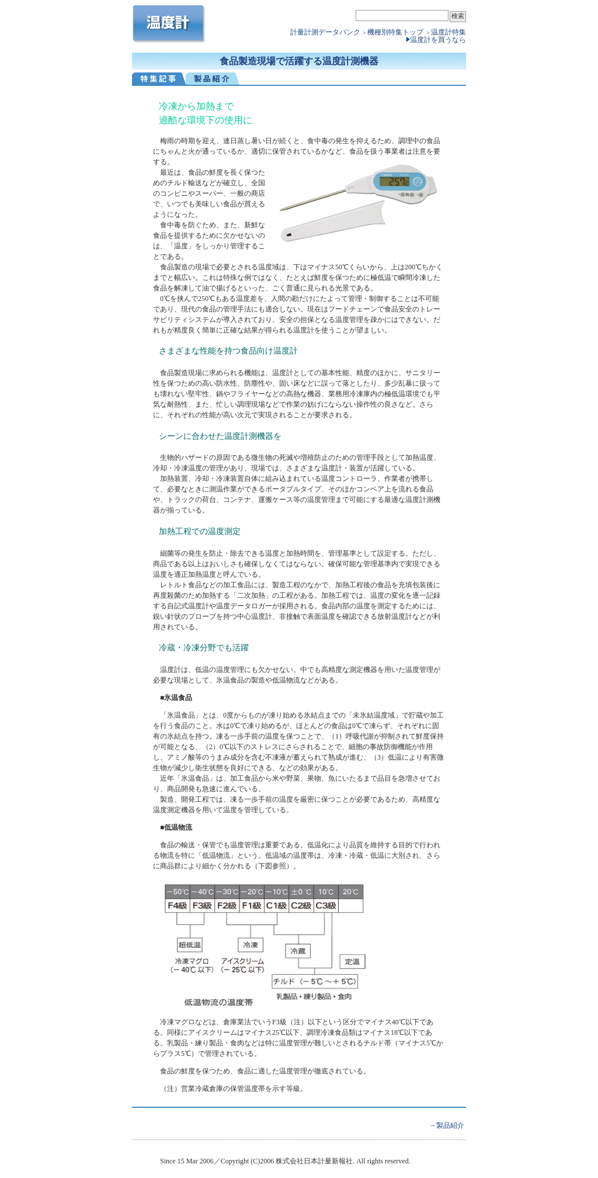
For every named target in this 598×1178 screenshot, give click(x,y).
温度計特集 (448, 32)
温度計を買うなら (438, 40)
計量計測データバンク (325, 32)
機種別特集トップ (396, 32)
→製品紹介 (446, 1125)
